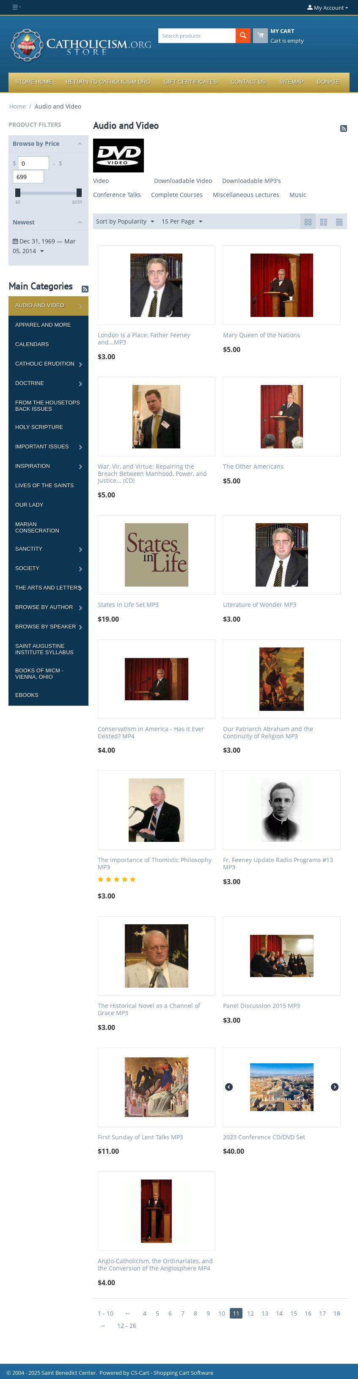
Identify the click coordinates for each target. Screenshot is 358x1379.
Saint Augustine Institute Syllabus (44, 649)
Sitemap (291, 82)
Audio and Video (39, 305)
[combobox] (197, 35)
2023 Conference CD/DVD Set (264, 1137)
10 (221, 1313)
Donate (328, 82)
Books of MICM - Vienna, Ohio (39, 673)
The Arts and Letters (48, 587)
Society (27, 568)
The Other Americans (253, 466)
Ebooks (27, 695)
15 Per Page (182, 221)
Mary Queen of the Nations (261, 335)
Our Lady (29, 505)
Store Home (33, 82)
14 (279, 1313)
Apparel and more (43, 325)
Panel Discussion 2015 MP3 (261, 1006)
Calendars (32, 344)
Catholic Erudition (44, 363)
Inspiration (32, 466)
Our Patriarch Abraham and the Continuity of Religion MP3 (268, 733)
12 (250, 1313)
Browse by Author (44, 607)
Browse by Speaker (45, 626)
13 (265, 1313)
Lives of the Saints (44, 485)
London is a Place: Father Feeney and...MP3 (144, 339)
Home (17, 106)
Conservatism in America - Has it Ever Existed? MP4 (151, 733)
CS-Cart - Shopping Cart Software (172, 1372)
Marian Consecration (37, 527)
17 (322, 1313)
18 (336, 1313)
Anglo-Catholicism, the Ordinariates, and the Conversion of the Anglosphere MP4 (155, 1265)
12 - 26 (126, 1326)
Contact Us (248, 82)
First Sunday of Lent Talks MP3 (140, 1137)
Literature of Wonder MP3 (259, 605)
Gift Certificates (190, 82)
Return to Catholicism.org (108, 82)
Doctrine (29, 383)
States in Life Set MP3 (128, 605)
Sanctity (28, 549)
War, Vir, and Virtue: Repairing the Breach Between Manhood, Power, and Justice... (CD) (152, 473)
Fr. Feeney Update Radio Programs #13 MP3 (278, 864)
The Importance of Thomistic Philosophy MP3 (155, 864)
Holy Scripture (39, 427)
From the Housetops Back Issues (47, 405)
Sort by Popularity (125, 221)
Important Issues (42, 446)
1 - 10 (105, 1313)
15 (293, 1313)
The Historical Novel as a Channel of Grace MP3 (149, 1009)
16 (308, 1313)
